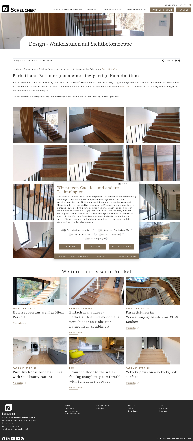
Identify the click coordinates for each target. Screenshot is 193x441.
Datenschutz (165, 408)
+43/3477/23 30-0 (10, 426)
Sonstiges (96, 238)
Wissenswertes (72, 413)
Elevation (125, 86)
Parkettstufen (110, 69)
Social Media (111, 234)
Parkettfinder (103, 405)
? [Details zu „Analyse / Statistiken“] (130, 230)
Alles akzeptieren (121, 246)
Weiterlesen (19, 323)
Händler (100, 408)
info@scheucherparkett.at (15, 429)
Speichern (95, 246)
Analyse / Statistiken (115, 230)
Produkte (69, 408)
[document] (96, 206)
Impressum (164, 411)
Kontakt (132, 405)
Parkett (68, 405)
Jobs (130, 408)
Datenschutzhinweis (80, 256)
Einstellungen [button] (98, 256)
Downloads (133, 411)
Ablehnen (69, 246)
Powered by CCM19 (127, 256)
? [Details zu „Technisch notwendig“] (94, 230)
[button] (176, 61)
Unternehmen (71, 411)
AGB (161, 405)
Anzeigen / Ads (82, 234)
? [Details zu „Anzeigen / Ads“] (95, 234)
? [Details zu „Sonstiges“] (106, 238)
